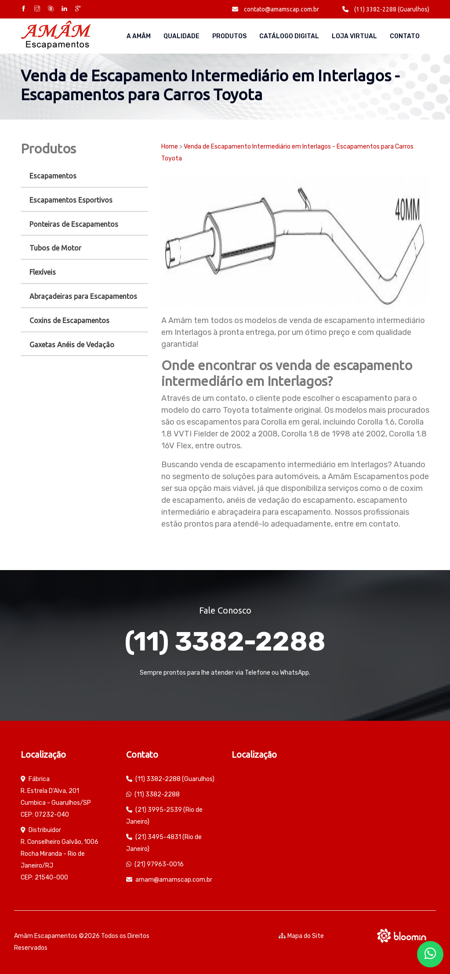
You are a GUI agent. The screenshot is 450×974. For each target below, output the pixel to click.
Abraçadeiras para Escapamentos (83, 296)
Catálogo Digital (289, 36)
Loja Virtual (354, 36)
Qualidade (181, 36)
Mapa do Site (301, 936)
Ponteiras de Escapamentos (73, 224)
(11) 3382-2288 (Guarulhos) (385, 9)
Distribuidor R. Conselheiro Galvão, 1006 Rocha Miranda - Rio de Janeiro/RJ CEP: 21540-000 (59, 853)
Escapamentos (52, 176)
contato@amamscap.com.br (275, 9)
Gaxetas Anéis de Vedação (71, 345)
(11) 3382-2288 (225, 641)
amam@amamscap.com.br (173, 879)
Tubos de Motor (55, 248)
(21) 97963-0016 (159, 864)
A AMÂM (139, 36)
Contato (405, 36)
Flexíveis (42, 272)
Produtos (229, 36)
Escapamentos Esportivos (70, 200)
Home (169, 146)
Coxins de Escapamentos (69, 320)
